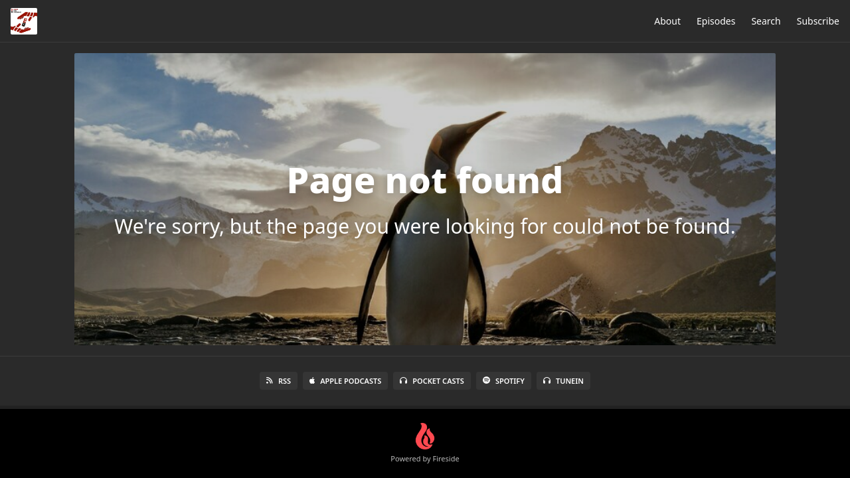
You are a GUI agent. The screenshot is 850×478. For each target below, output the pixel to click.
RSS (278, 381)
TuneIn (563, 381)
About (667, 21)
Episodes (716, 21)
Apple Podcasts (345, 381)
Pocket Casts (432, 381)
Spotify (504, 381)
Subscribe (818, 21)
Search (765, 21)
